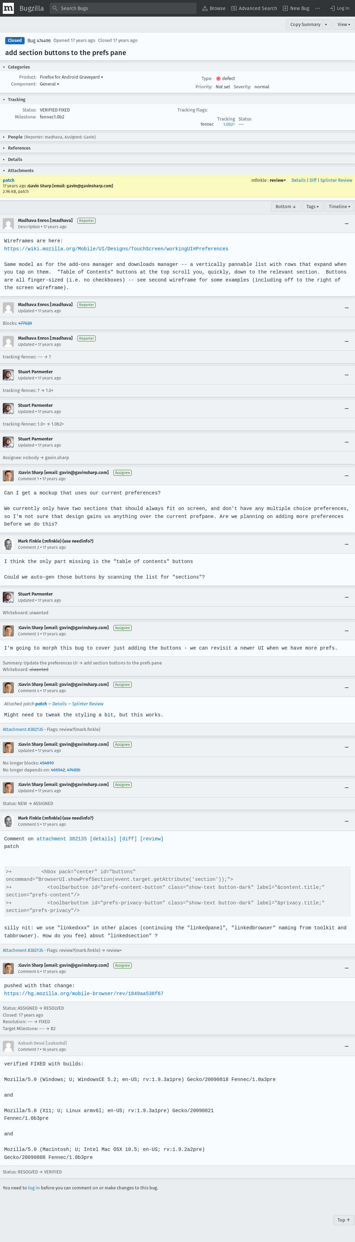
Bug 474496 (39, 41)
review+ (278, 180)
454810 (47, 763)
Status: (29, 110)
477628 (25, 323)
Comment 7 (28, 1049)
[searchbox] (123, 8)
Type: (207, 78)
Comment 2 (28, 547)
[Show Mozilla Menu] (8, 8)
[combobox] (123, 8)
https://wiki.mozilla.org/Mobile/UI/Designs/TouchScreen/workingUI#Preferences (114, 248)
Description (29, 226)
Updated (26, 311)
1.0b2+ (229, 124)
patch (8, 180)
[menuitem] (213, 8)
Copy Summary (305, 24)
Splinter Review (336, 180)
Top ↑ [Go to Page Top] (344, 1220)
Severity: (242, 86)
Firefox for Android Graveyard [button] (71, 77)
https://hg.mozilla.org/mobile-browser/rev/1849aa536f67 (82, 993)
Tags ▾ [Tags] (312, 206)
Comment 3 (28, 634)
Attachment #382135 (23, 729)
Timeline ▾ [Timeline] (339, 206)
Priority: (204, 86)
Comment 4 (28, 690)
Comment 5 (28, 824)
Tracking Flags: (193, 110)
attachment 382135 (61, 839)
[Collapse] (346, 223)
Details (299, 180)
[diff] (126, 839)
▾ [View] (326, 24)
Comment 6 (28, 971)
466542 (58, 769)
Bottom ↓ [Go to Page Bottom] (286, 206)
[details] (101, 839)
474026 (73, 769)
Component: (23, 84)
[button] (339, 8)
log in (34, 1187)
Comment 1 (28, 478)
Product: (27, 77)
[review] (149, 839)
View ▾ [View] (344, 24)
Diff (313, 180)
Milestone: (25, 116)
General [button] (49, 84)
